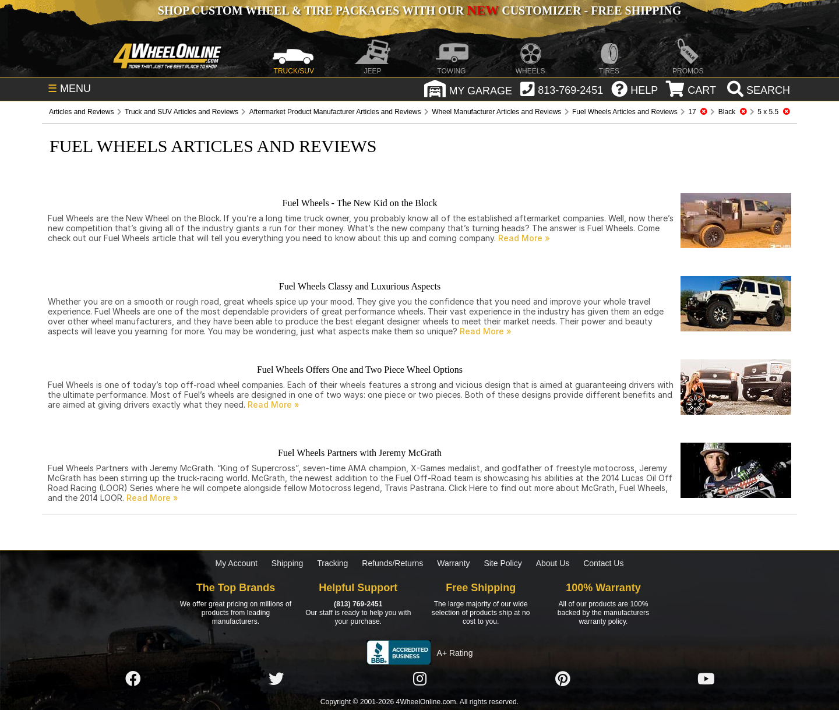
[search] (757, 90)
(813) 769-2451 (358, 604)
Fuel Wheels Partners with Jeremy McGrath (360, 453)
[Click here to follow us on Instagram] (419, 679)
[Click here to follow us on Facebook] (132, 679)
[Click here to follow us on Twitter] (276, 679)
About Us (553, 563)
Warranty (453, 563)
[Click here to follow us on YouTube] (706, 679)
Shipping (288, 563)
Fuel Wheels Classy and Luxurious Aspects (359, 286)
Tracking (332, 563)
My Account (237, 563)
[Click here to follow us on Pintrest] (562, 679)
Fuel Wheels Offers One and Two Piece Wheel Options (360, 370)
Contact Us (603, 563)
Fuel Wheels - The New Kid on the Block (359, 203)
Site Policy (502, 563)
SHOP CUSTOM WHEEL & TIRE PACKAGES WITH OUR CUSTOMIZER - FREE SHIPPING (419, 10)
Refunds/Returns (392, 563)
